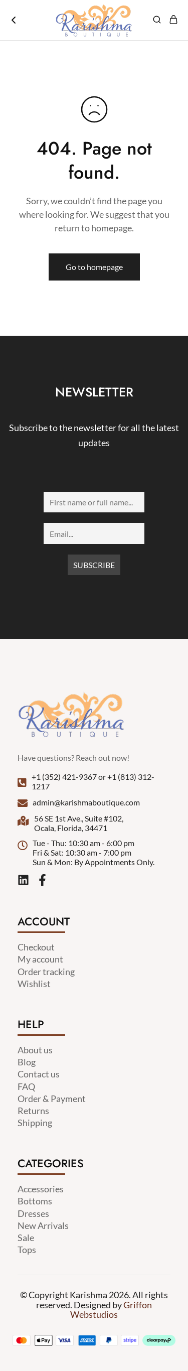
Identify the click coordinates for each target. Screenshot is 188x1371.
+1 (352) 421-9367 (64, 776)
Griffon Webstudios (111, 1309)
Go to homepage (94, 266)
